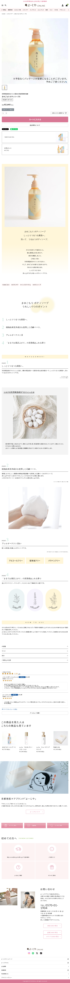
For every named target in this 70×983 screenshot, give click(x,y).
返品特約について (35, 125)
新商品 (4, 10)
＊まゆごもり (5, 284)
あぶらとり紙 (17, 10)
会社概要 (3, 966)
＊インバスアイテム (25, 284)
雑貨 (47, 10)
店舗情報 (3, 970)
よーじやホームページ (6, 959)
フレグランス (33, 10)
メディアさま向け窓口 (52, 936)
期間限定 (10, 10)
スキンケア (25, 10)
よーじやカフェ (5, 962)
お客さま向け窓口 (52, 926)
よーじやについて (35, 812)
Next (68, 9)
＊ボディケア (14, 284)
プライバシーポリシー (6, 977)
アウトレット (62, 10)
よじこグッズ (41, 10)
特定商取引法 (4, 974)
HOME (3, 14)
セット (51, 10)
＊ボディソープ (37, 284)
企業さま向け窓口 (52, 932)
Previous (1, 9)
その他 (56, 10)
